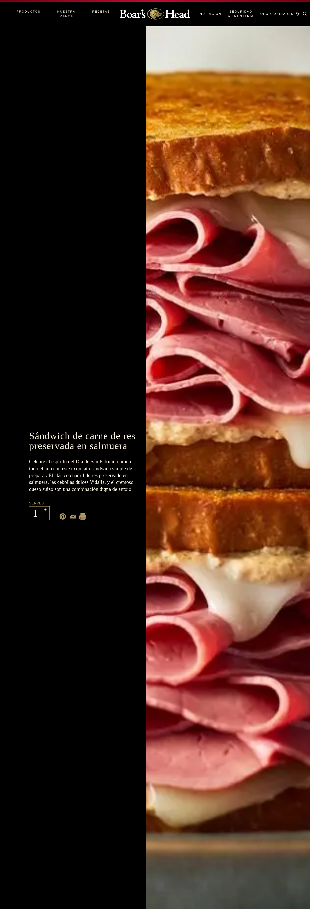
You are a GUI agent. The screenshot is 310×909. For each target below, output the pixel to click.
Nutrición (210, 13)
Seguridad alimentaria (241, 14)
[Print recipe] (82, 516)
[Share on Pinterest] (63, 516)
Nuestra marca (66, 14)
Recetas (101, 11)
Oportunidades (277, 13)
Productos (28, 11)
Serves (36, 503)
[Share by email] (73, 516)
